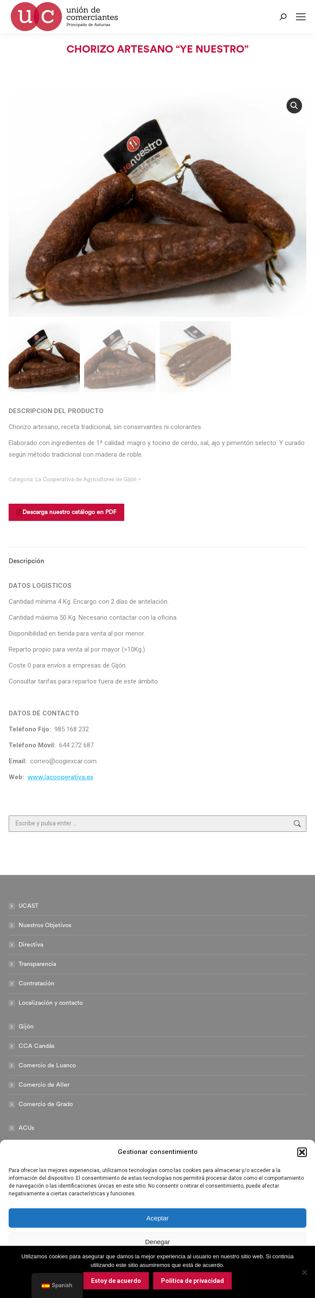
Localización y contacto (51, 1003)
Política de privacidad (192, 1280)
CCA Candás (36, 1046)
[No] (304, 1272)
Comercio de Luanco (47, 1066)
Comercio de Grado (46, 1104)
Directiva (31, 945)
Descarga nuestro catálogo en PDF (66, 512)
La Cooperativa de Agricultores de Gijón (85, 479)
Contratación (36, 984)
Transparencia (37, 964)
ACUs (26, 1128)
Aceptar (157, 1218)
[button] (302, 1152)
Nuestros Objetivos (45, 925)
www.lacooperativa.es (60, 777)
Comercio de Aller (44, 1085)
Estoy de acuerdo (116, 1280)
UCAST (28, 906)
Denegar (157, 1241)
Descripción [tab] (26, 561)
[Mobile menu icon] (300, 16)
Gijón (26, 1027)
